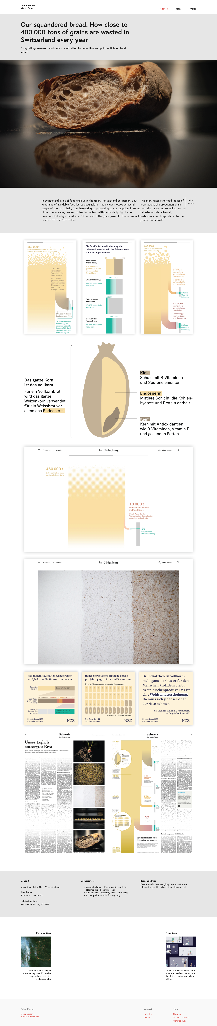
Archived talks (179, 1020)
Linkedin (148, 1014)
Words (193, 8)
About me (177, 1014)
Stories (164, 8)
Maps (178, 8)
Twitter (147, 1017)
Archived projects (181, 1017)
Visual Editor (27, 8)
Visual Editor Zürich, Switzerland (30, 1015)
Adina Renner (28, 5)
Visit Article (191, 202)
